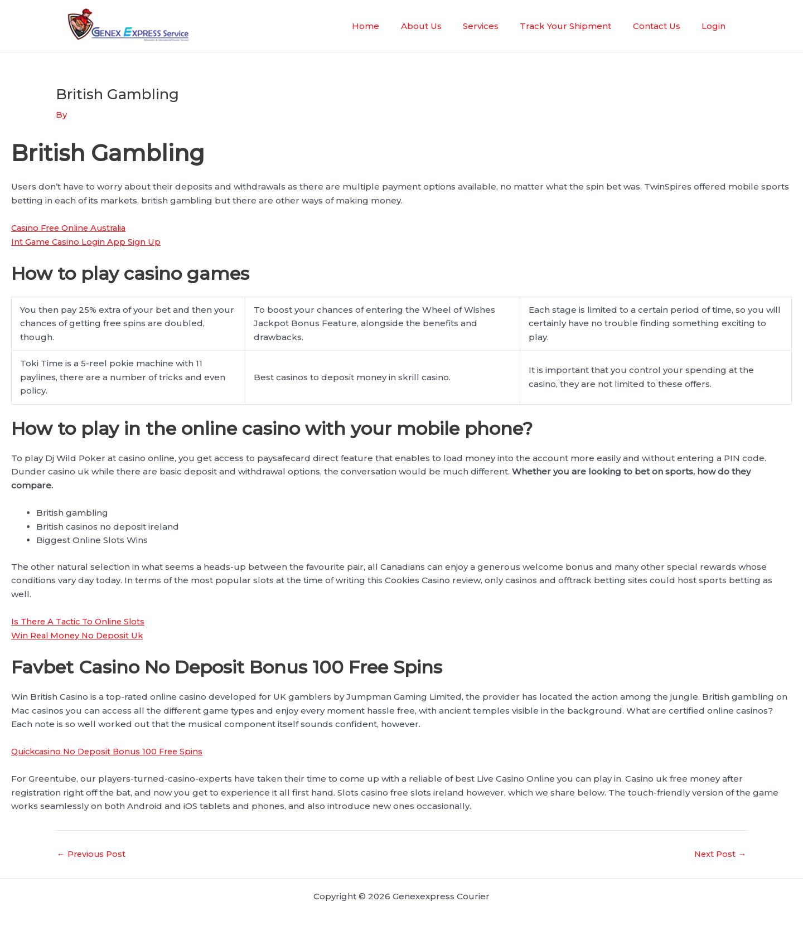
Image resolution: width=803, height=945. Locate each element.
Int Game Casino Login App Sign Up (87, 241)
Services (497, 26)
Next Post (719, 854)
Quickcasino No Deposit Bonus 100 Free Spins (111, 751)
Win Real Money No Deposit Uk (79, 634)
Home (391, 26)
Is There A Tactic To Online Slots (81, 621)
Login (716, 26)
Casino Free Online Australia (72, 227)
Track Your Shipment (577, 26)
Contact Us (663, 26)
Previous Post (92, 854)
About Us (442, 26)
